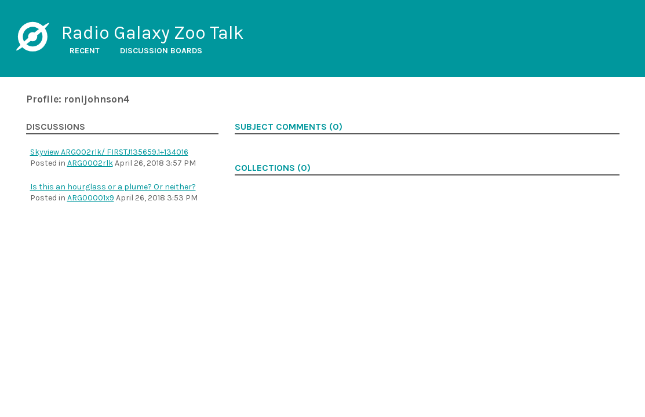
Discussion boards (161, 51)
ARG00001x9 (90, 198)
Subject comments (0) (288, 127)
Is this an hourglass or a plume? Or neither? (113, 187)
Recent (85, 51)
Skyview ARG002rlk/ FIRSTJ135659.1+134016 (109, 152)
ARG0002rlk (90, 163)
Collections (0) (273, 168)
